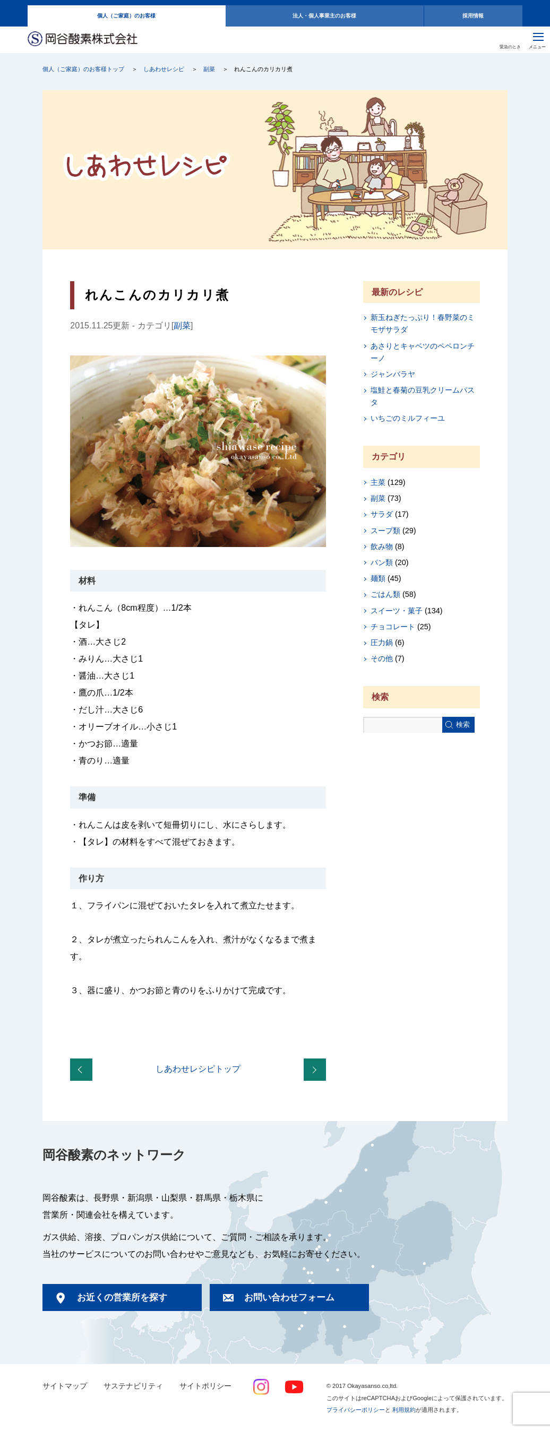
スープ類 (385, 530)
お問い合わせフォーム (289, 1297)
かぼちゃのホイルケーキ (317, 1070)
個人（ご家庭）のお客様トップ (83, 69)
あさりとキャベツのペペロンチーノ (423, 352)
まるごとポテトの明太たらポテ (83, 1070)
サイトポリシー (205, 1386)
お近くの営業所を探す (122, 1297)
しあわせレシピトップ (198, 1068)
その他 (382, 658)
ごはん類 (385, 594)
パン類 (382, 562)
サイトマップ (64, 1386)
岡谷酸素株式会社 (83, 39)
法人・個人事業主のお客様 (324, 16)
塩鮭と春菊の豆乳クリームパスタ (423, 396)
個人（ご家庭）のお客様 (126, 16)
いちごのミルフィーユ (408, 418)
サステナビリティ (133, 1386)
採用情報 (473, 16)
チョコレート (393, 626)
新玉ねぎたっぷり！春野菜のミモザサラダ (423, 323)
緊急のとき (510, 47)
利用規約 (404, 1410)
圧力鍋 (382, 642)
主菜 (378, 482)
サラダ (382, 514)
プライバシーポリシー (355, 1410)
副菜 (209, 69)
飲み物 (382, 546)
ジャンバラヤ (393, 374)
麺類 (378, 578)
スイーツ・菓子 (397, 610)
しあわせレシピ (163, 69)
